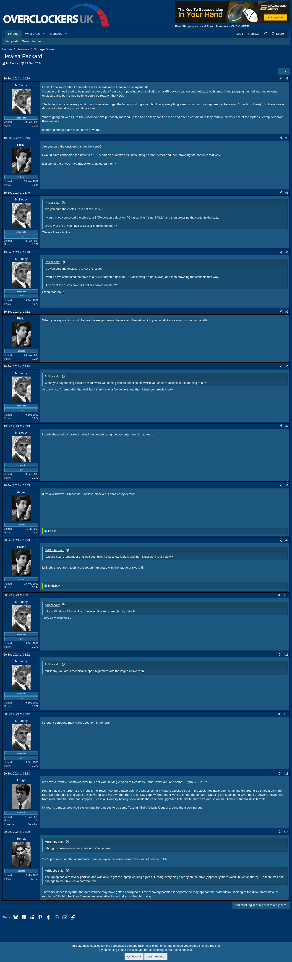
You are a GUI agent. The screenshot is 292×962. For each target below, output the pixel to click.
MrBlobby (12, 63)
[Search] (278, 34)
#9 (286, 540)
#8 (286, 485)
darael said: (52, 605)
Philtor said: (52, 202)
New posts (11, 41)
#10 (286, 595)
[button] (44, 34)
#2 (286, 138)
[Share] (281, 78)
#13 (286, 773)
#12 (286, 714)
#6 (286, 366)
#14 (286, 831)
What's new (32, 33)
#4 (286, 252)
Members (56, 33)
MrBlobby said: (54, 550)
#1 (286, 78)
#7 (286, 426)
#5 (286, 311)
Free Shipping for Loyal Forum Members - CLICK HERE (212, 26)
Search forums (32, 41)
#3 (286, 192)
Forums (13, 33)
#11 (286, 654)
